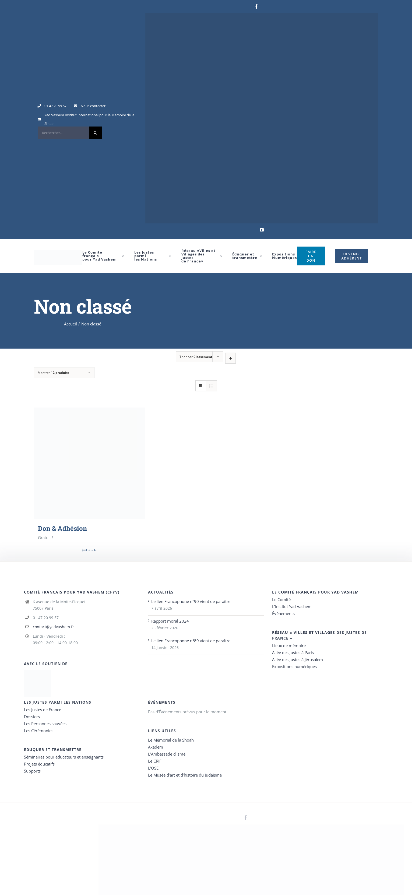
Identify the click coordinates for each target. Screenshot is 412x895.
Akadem (155, 747)
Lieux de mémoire (289, 645)
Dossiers (32, 716)
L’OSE (153, 768)
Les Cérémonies (38, 730)
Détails (91, 550)
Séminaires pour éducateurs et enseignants (64, 757)
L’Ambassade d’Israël (167, 754)
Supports (32, 771)
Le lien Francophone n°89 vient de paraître (190, 640)
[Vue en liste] (211, 386)
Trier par (195, 357)
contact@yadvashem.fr (53, 626)
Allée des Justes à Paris (293, 652)
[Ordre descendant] (230, 358)
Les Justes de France (42, 709)
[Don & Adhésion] (89, 463)
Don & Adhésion (62, 528)
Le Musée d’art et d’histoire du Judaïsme (185, 775)
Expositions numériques (294, 666)
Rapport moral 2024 (170, 621)
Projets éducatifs (39, 764)
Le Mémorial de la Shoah (171, 740)
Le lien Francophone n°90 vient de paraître (190, 601)
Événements (283, 613)
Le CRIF (154, 761)
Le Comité (281, 599)
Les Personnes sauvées (45, 723)
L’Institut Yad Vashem (292, 606)
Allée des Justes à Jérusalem (297, 659)
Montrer (53, 372)
